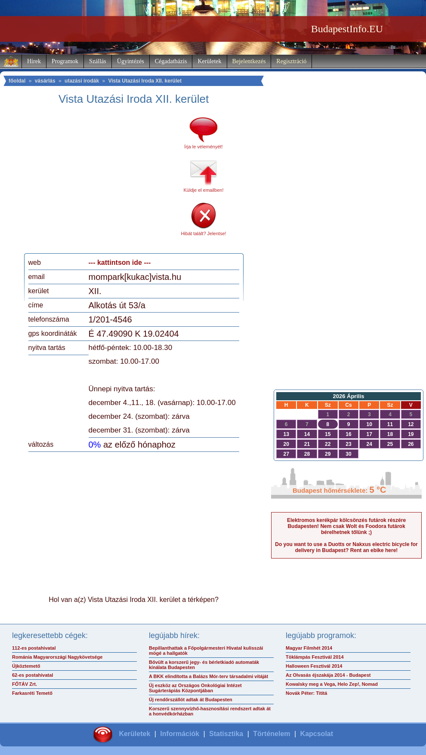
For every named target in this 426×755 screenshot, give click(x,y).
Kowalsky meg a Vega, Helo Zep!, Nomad (332, 684)
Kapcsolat (316, 733)
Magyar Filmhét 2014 (309, 648)
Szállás (97, 61)
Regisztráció (291, 61)
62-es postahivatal (32, 675)
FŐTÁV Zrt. (24, 684)
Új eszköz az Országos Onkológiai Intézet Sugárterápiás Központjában (195, 688)
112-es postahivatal (34, 648)
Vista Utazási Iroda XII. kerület (145, 81)
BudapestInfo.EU (347, 28)
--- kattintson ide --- (120, 262)
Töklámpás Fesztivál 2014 (315, 657)
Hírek (34, 61)
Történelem (271, 733)
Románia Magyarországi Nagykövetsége (57, 657)
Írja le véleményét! (203, 146)
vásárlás (45, 81)
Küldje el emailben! (204, 190)
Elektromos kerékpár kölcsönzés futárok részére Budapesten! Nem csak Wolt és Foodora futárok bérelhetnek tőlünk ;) (346, 526)
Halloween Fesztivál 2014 (314, 666)
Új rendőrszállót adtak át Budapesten (190, 699)
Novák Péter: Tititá (306, 693)
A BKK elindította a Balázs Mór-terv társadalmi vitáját (208, 676)
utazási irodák (82, 81)
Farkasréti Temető (32, 693)
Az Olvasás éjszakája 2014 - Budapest (328, 675)
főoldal (17, 81)
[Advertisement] (100, 182)
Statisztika (226, 733)
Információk (179, 733)
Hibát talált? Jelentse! (203, 233)
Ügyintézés (130, 61)
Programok (65, 61)
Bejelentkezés (249, 61)
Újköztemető (26, 666)
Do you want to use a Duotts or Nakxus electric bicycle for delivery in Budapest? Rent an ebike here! (346, 547)
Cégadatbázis (171, 61)
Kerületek (209, 61)
